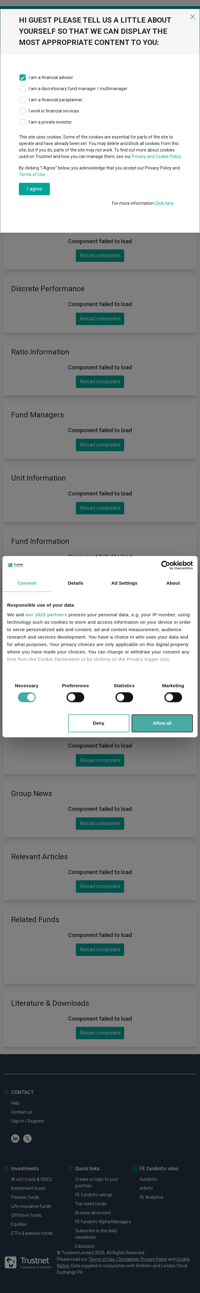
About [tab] (173, 583)
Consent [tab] (26, 583)
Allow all (162, 723)
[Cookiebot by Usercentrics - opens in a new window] (166, 565)
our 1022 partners (46, 614)
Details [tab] (75, 583)
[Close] (192, 16)
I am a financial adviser (51, 77)
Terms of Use (32, 174)
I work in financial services (54, 111)
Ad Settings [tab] (124, 583)
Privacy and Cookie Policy (156, 156)
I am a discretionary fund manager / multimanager (78, 89)
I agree (34, 189)
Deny (98, 723)
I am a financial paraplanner (56, 100)
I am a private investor (50, 122)
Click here (164, 203)
